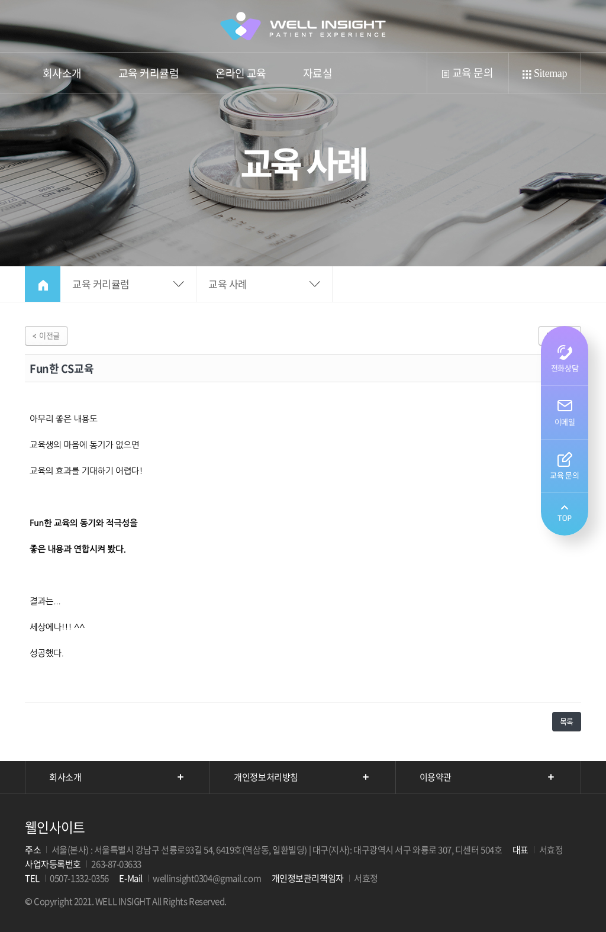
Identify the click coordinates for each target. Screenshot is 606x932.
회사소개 (62, 79)
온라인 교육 (240, 73)
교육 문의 (467, 72)
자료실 (317, 73)
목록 (566, 721)
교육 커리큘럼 (148, 79)
